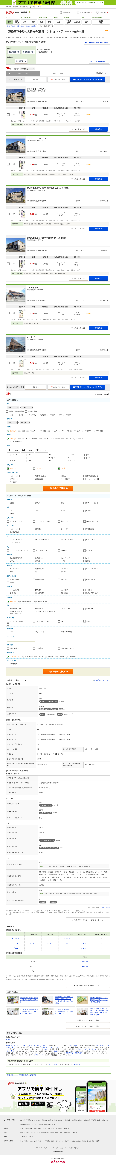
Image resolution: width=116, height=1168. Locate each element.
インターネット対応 (42, 621)
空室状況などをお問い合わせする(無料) (87, 79)
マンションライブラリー (37, 1141)
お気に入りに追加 (58, 79)
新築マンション (24, 1132)
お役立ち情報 (8, 1141)
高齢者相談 (64, 593)
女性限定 (89, 590)
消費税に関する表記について (47, 1124)
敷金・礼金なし (101, 1045)
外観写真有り (39, 648)
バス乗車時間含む (16, 441)
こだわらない (15, 656)
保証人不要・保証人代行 (74, 1053)
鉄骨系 (37, 503)
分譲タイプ (39, 608)
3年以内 (32, 431)
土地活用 (30, 1137)
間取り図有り (14, 648)
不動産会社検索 (49, 1141)
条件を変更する (21, 61)
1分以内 (24, 438)
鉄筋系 (12, 503)
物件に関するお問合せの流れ (73, 1120)
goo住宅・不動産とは (26, 1120)
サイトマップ (68, 1148)
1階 (11, 510)
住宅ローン (75, 1132)
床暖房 (37, 561)
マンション (39, 468)
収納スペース (65, 550)
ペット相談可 (65, 479)
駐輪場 (12, 582)
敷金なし (22, 415)
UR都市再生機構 (66, 632)
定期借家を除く (27, 601)
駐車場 (60, 1128)
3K (69, 458)
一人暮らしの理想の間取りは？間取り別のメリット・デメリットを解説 (29, 1011)
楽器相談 (13, 593)
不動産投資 (76, 1064)
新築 (23, 431)
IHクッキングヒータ (67, 539)
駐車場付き (43, 1047)
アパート (13, 468)
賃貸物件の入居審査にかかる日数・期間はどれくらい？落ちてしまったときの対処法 (64, 1000)
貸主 (11, 632)
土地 (48, 1064)
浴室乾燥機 (90, 529)
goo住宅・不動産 (9, 1120)
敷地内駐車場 (39, 579)
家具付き (89, 561)
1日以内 (40, 656)
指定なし (13, 431)
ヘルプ (52, 1148)
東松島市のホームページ (101, 680)
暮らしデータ (60, 1141)
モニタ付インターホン (42, 521)
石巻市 (8, 1039)
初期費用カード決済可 (47, 415)
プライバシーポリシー (42, 1148)
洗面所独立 (39, 479)
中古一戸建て (54, 1132)
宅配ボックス (39, 569)
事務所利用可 (39, 593)
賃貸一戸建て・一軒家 (40, 1128)
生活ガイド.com (105, 907)
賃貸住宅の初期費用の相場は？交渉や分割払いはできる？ (29, 1000)
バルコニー (64, 569)
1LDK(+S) (71, 455)
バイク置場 (10, 1051)
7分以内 (45, 438)
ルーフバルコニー (92, 569)
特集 (21, 1141)
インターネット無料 (93, 479)
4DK (49, 461)
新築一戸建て (45, 1132)
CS (11, 624)
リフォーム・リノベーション (45, 611)
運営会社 (76, 1148)
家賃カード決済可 (65, 415)
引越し (26, 1141)
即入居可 (38, 590)
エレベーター (14, 569)
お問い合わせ (59, 1148)
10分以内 (56, 438)
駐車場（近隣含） (41, 476)
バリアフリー (65, 608)
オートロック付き (16, 521)
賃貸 (55, 1064)
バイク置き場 (90, 579)
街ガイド (67, 1141)
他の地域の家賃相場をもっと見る (88, 985)
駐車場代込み (32, 411)
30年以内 (99, 431)
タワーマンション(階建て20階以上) (16, 612)
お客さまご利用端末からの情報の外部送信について (49, 1120)
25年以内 (88, 431)
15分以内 (68, 438)
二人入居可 (64, 590)
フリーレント (39, 632)
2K (88, 455)
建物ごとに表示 (23, 73)
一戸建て (64, 468)
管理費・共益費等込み (16, 411)
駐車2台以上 (65, 579)
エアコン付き (14, 479)
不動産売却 (23, 1137)
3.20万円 (67, 938)
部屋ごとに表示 (58, 73)
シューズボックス (41, 550)
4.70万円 (33, 943)
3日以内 (51, 656)
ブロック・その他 (92, 503)
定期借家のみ (42, 601)
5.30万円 (84, 943)
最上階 (63, 510)
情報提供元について (12, 1075)
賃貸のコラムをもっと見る (88, 1020)
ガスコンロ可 (90, 539)
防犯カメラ (64, 521)
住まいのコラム (76, 1141)
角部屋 (88, 510)
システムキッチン (16, 539)
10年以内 (54, 431)
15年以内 (65, 431)
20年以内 (77, 431)
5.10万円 (67, 943)
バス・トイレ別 (15, 476)
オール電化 (90, 608)
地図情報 (97, 1141)
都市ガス (64, 572)
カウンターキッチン (42, 539)
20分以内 (79, 438)
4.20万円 (50, 943)
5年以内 (43, 431)
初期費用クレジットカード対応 (16, 1045)
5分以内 (35, 438)
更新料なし (32, 415)
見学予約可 (13, 482)
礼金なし (12, 415)
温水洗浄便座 (14, 532)
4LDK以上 (71, 460)
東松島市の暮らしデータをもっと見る (88, 920)
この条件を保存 (100, 61)
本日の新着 (29, 656)
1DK (49, 455)
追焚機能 (38, 529)
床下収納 (89, 550)
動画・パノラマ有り (67, 648)
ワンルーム (13, 455)
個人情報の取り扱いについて (28, 1124)
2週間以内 (73, 656)
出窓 (11, 572)
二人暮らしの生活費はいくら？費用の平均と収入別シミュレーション (64, 1011)
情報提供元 (86, 1120)
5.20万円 (84, 948)
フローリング (65, 558)
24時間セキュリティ (93, 521)
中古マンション (35, 1132)
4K (30, 461)
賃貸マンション (52, 1128)
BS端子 (88, 621)
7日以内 (61, 656)
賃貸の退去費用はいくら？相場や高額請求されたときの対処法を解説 (99, 1000)
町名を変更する (28, 52)
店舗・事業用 (28, 1128)
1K (30, 455)
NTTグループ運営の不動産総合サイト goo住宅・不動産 (23, 7)
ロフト (88, 558)
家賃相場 (66, 1128)
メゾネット (64, 561)
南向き (12, 513)
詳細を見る (98, 129)
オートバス (64, 529)
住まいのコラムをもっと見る (88, 1026)
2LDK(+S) (51, 458)
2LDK (56, 1051)
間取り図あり (73, 1045)
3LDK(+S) (13, 461)
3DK (88, 458)
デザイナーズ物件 (16, 608)
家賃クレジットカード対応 (38, 1045)
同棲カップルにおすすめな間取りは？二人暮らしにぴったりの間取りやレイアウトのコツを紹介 (99, 1011)
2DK (30, 458)
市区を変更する (14, 52)
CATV (63, 621)
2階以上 (63, 476)
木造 (62, 503)
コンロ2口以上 (15, 542)
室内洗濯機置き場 (92, 476)
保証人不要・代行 (92, 593)
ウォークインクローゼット (19, 550)
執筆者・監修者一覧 (88, 1141)
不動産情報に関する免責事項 (27, 1075)
